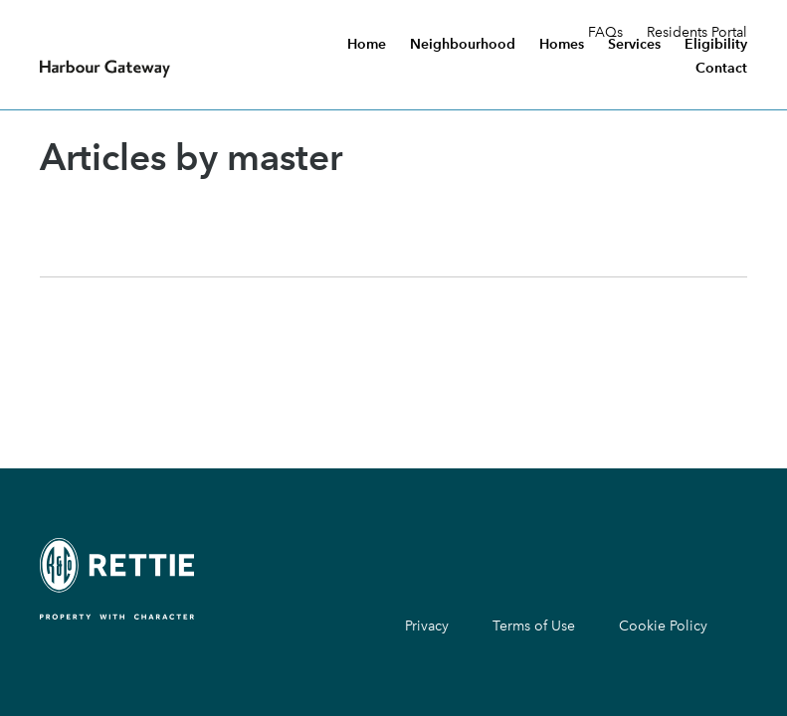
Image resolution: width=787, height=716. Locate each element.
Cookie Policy (663, 626)
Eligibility (716, 45)
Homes (561, 45)
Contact (721, 69)
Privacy (427, 626)
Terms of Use (533, 626)
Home (366, 45)
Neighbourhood (462, 45)
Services (634, 45)
